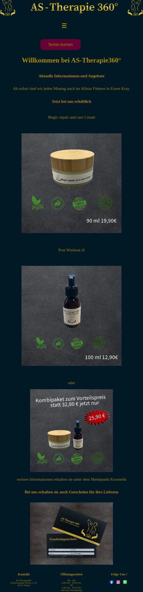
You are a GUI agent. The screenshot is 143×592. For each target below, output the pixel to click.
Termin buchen (60, 44)
